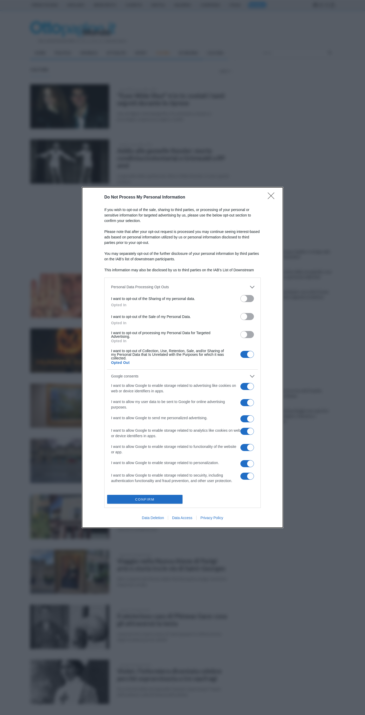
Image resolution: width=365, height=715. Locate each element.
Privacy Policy (211, 518)
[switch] (247, 298)
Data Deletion (153, 518)
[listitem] (182, 287)
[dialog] (182, 357)
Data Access (182, 518)
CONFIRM (145, 499)
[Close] (273, 197)
